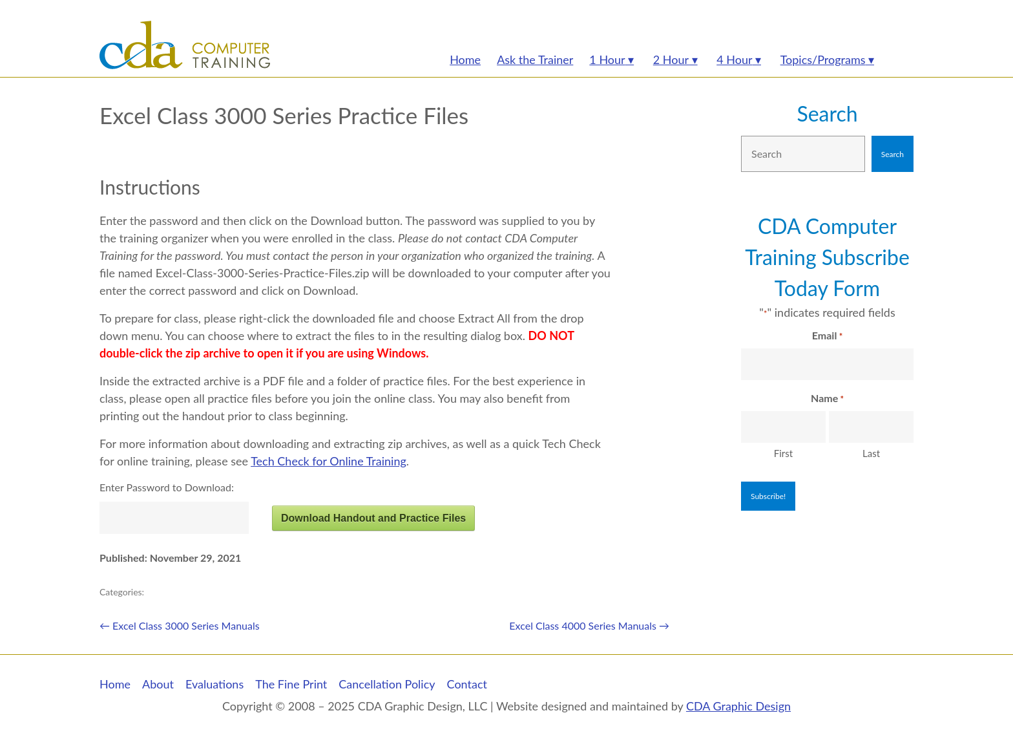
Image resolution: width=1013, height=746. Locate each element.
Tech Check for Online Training (328, 461)
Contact (467, 684)
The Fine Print (291, 684)
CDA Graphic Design (738, 706)
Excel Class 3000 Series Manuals (179, 625)
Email (827, 336)
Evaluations (214, 684)
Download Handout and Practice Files (373, 518)
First (783, 453)
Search (827, 113)
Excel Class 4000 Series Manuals (589, 625)
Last (871, 453)
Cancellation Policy (387, 684)
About (158, 684)
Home (115, 684)
